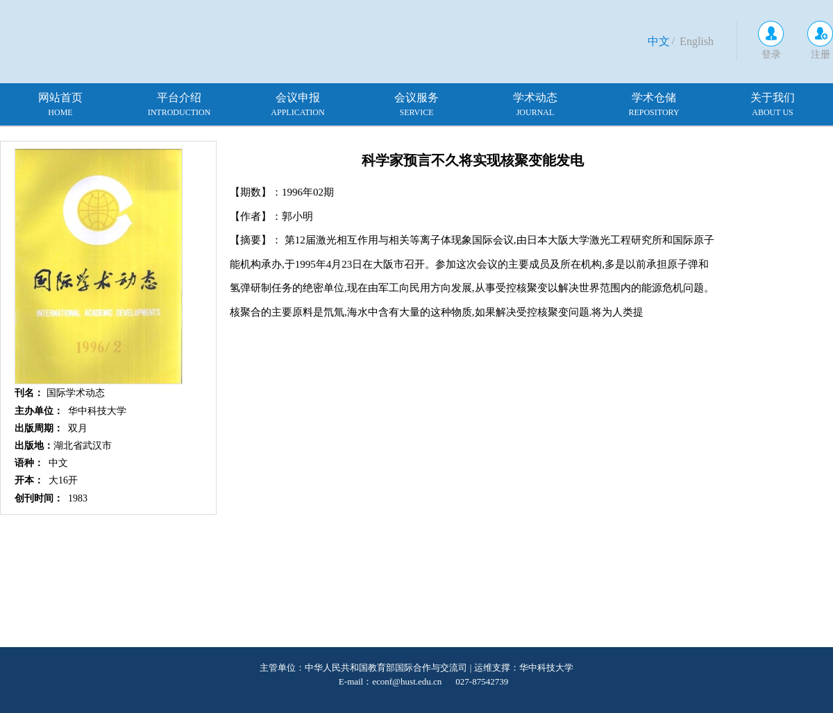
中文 (659, 41)
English (697, 41)
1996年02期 (308, 192)
